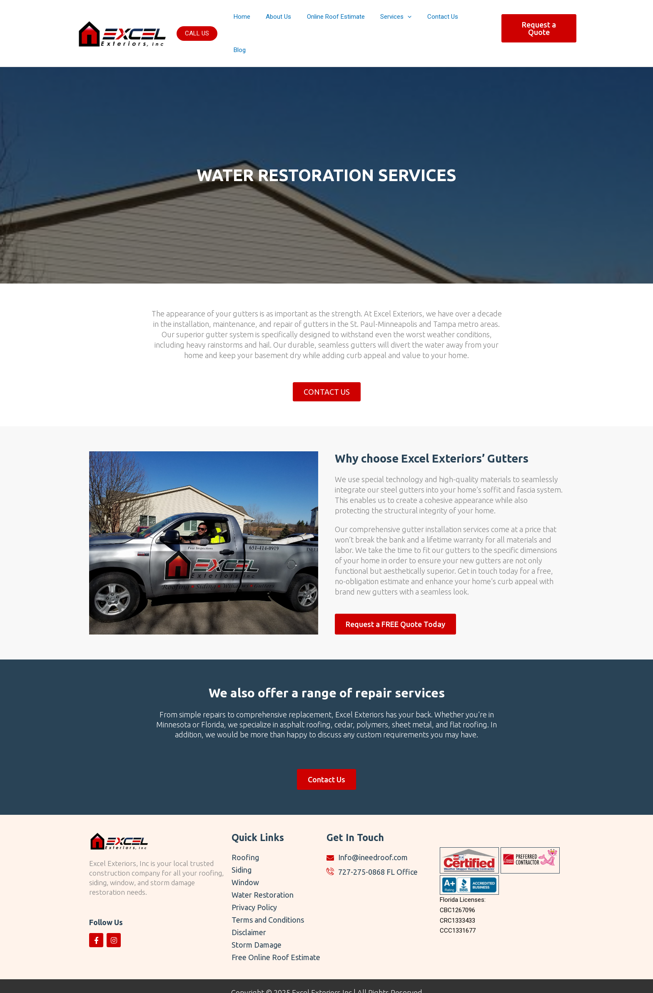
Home (258, 20)
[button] (197, 20)
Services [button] (403, 20)
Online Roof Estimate (346, 20)
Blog (481, 20)
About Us (292, 20)
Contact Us (446, 20)
